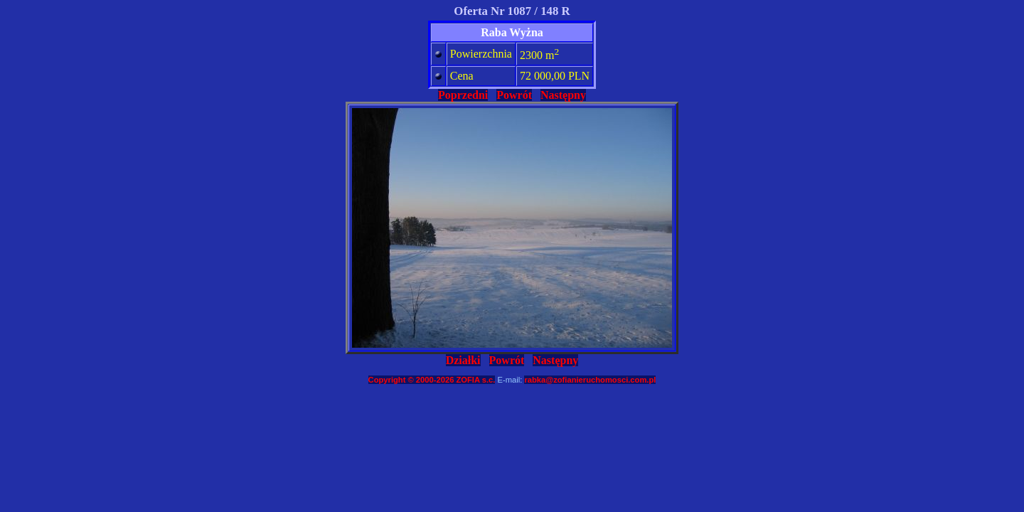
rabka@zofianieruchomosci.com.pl (590, 379)
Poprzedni (463, 95)
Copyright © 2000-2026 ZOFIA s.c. (432, 379)
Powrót (514, 95)
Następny (563, 95)
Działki (463, 360)
